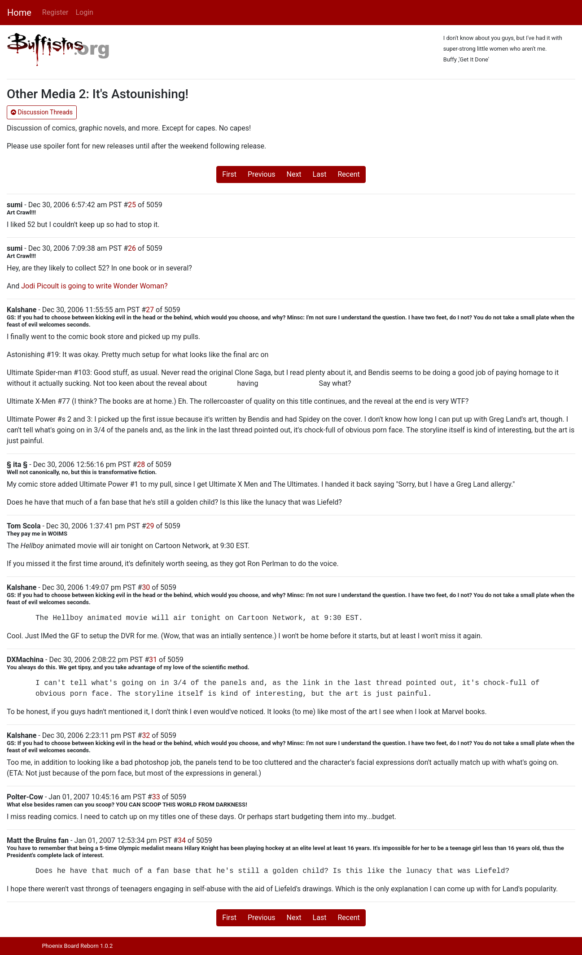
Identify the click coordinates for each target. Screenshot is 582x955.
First (229, 174)
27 (150, 309)
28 (141, 464)
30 (146, 587)
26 (132, 248)
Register (55, 12)
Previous (262, 174)
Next (294, 174)
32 (146, 735)
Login (84, 12)
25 (132, 205)
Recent (348, 174)
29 (150, 526)
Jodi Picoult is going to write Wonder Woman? (94, 286)
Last (320, 174)
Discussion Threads (42, 112)
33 (156, 797)
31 (153, 659)
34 (182, 840)
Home (19, 12)
